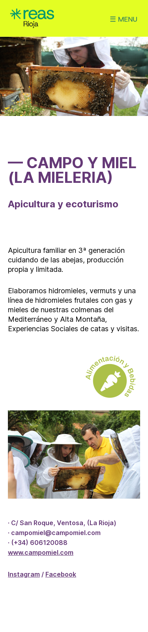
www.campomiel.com (40, 552)
